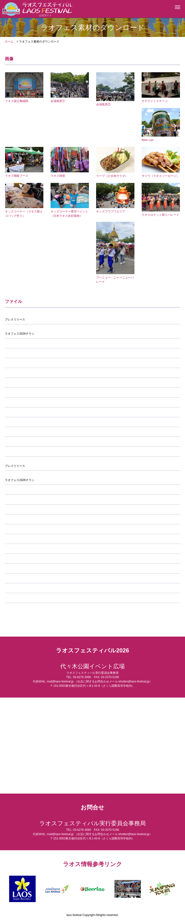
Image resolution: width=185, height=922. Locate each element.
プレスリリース (15, 319)
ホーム (9, 41)
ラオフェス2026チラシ (19, 333)
